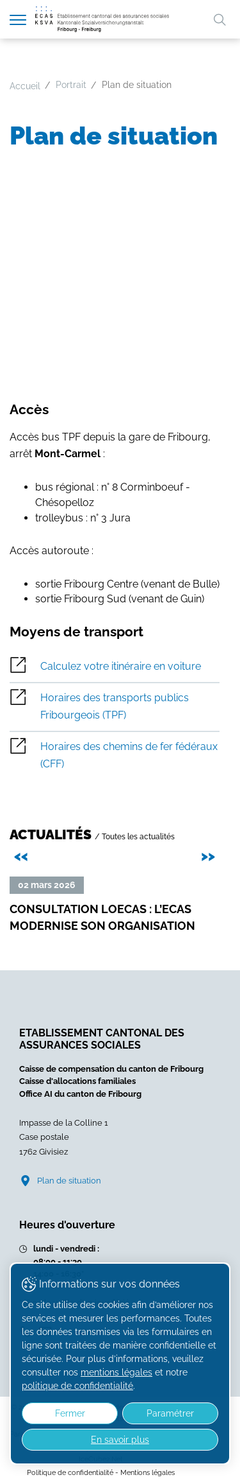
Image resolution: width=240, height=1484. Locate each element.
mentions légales (116, 1372)
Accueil (25, 86)
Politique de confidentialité (70, 1472)
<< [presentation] (23, 854)
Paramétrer (170, 1413)
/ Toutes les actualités (135, 836)
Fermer (70, 1413)
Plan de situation (69, 1180)
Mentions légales (147, 1472)
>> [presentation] (210, 854)
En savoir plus (120, 1440)
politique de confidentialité (77, 1386)
